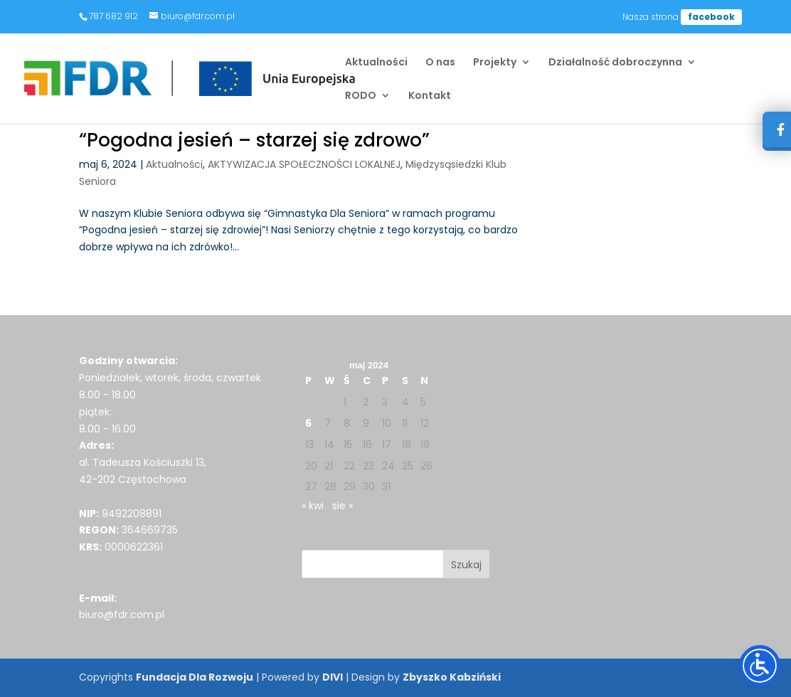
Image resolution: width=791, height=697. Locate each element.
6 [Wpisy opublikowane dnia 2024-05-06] (308, 423)
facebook (711, 17)
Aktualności (376, 63)
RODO (360, 96)
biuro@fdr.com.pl (121, 614)
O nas (440, 63)
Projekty (494, 63)
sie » (342, 506)
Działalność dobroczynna (615, 63)
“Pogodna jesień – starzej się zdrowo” (254, 140)
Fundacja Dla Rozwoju (194, 677)
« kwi (313, 506)
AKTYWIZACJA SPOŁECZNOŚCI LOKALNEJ (304, 164)
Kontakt (429, 96)
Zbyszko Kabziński (452, 677)
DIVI (332, 677)
